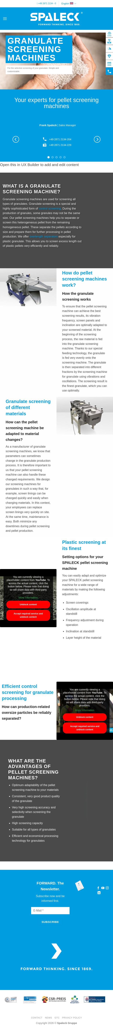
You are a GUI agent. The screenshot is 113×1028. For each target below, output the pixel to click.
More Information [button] (28, 597)
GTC (57, 1017)
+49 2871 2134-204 (60, 139)
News (48, 1017)
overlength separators (44, 236)
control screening (50, 208)
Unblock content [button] (28, 604)
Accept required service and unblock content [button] (28, 615)
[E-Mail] (50, 910)
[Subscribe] (50, 921)
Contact (37, 1017)
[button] (5, 18)
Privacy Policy (72, 1017)
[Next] (97, 139)
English (68, 3)
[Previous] (16, 139)
